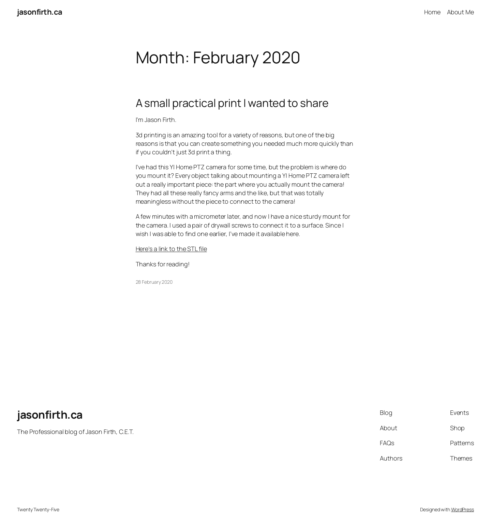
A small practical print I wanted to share (232, 103)
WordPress (462, 509)
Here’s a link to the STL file (171, 249)
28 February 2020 (154, 282)
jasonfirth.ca (39, 12)
